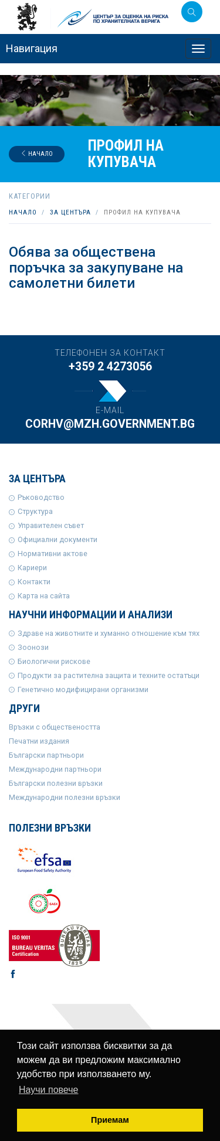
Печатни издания (39, 741)
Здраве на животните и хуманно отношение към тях (108, 633)
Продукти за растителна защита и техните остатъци (108, 675)
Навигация (31, 48)
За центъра (70, 212)
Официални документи (57, 539)
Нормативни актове (52, 553)
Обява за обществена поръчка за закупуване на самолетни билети (96, 267)
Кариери (32, 567)
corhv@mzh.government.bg (110, 424)
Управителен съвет (51, 525)
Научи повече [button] (48, 1090)
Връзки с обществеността (54, 727)
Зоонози (33, 647)
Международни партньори (55, 769)
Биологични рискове (54, 661)
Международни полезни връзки (64, 797)
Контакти (34, 581)
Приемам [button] (110, 1120)
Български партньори (46, 755)
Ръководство (41, 497)
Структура (35, 511)
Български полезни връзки (56, 783)
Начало (37, 154)
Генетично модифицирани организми (83, 689)
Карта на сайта (44, 595)
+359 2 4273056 (110, 366)
